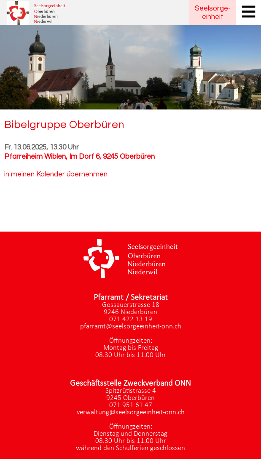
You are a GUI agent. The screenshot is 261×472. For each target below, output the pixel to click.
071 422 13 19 (130, 319)
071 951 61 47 (130, 405)
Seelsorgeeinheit (213, 13)
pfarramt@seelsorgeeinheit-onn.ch (130, 326)
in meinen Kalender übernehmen (56, 174)
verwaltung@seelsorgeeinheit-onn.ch (131, 412)
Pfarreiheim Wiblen (79, 156)
